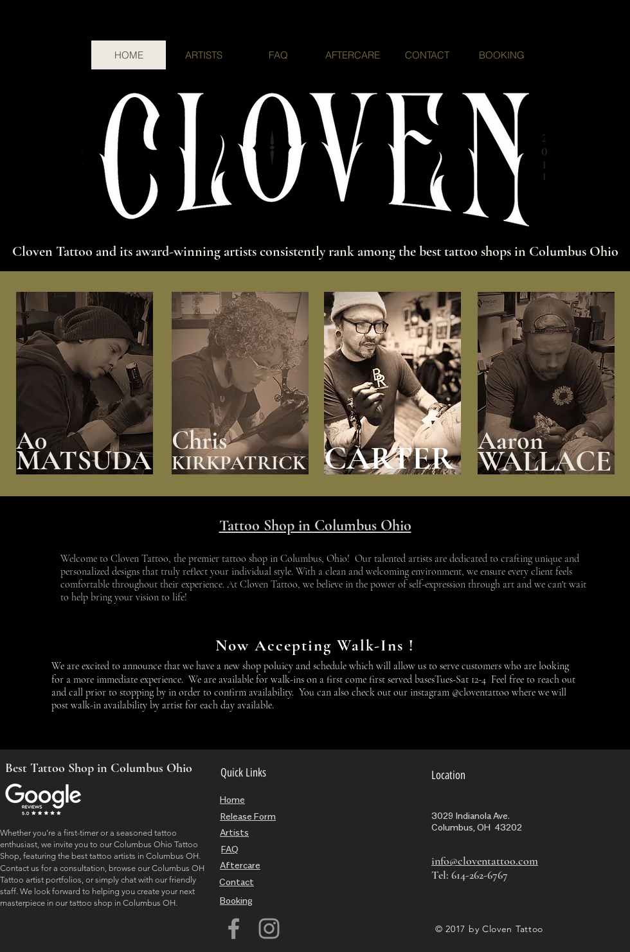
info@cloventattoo (473, 861)
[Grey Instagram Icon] (269, 928)
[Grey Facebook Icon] (234, 928)
